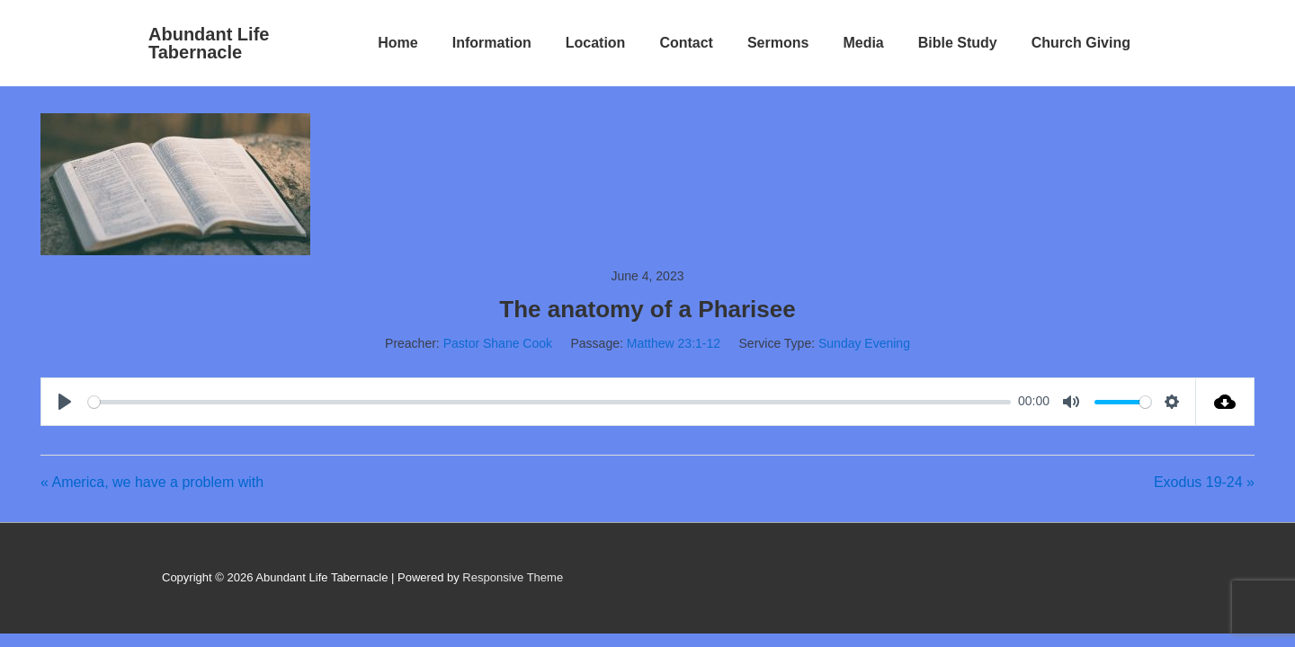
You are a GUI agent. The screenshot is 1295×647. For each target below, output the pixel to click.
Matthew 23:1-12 (673, 343)
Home (397, 42)
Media (863, 42)
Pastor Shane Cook (497, 343)
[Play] (67, 401)
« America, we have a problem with (151, 482)
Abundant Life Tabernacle (208, 43)
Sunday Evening (864, 343)
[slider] (549, 402)
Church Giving (1081, 42)
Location (596, 42)
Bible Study (957, 42)
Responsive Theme (512, 577)
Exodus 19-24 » (1204, 482)
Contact (686, 42)
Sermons (777, 42)
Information (491, 42)
